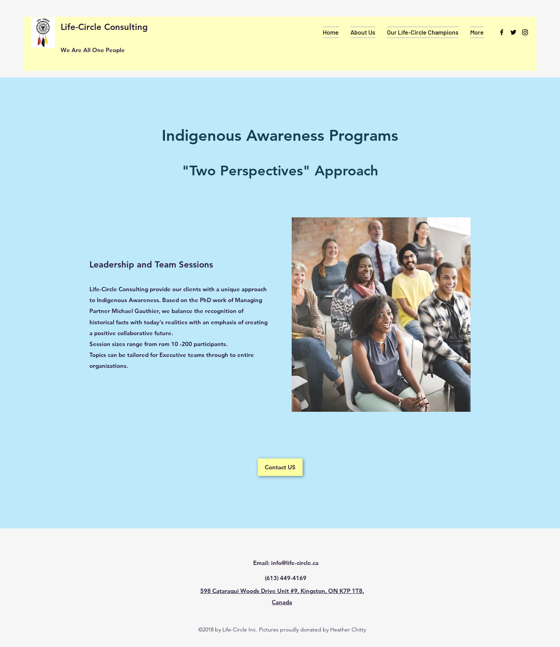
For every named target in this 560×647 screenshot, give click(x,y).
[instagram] (525, 32)
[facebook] (502, 32)
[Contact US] (280, 467)
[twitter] (513, 32)
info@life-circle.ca (294, 563)
